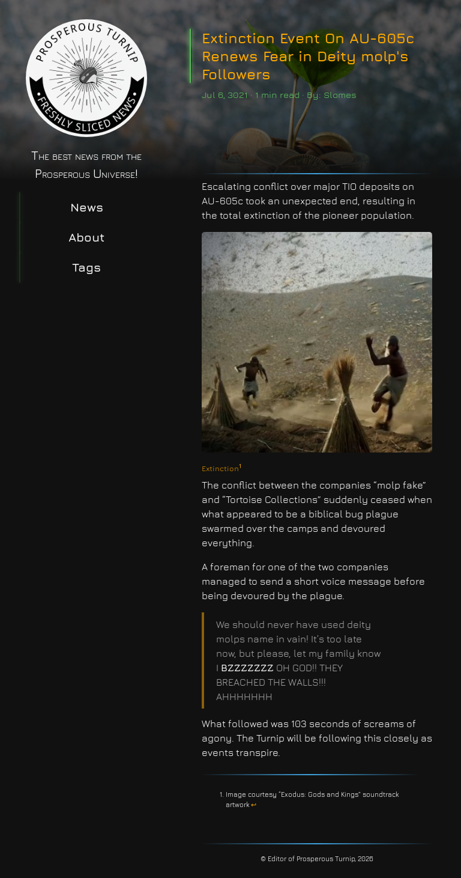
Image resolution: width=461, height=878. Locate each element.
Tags (86, 267)
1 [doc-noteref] (240, 465)
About (86, 237)
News (86, 207)
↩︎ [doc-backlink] (253, 804)
